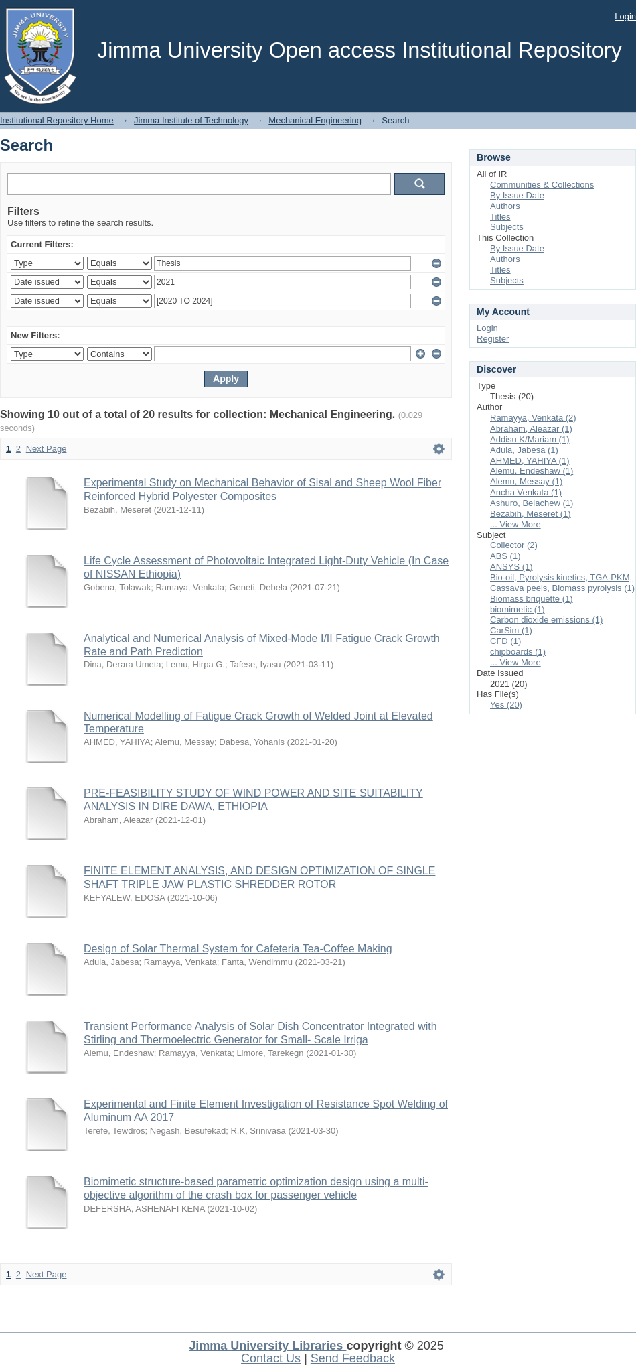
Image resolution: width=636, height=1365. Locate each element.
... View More (515, 524)
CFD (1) (505, 641)
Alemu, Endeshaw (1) (531, 471)
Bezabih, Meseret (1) (530, 514)
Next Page (46, 449)
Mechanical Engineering (315, 120)
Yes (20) (506, 705)
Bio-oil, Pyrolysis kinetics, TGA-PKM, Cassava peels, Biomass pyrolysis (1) (562, 582)
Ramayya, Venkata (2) (533, 418)
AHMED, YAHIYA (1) (529, 461)
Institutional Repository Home (57, 120)
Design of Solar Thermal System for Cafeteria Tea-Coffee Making (238, 948)
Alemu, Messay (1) (526, 481)
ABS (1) (505, 556)
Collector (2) (514, 545)
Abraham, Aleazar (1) (531, 429)
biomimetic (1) (517, 609)
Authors (505, 206)
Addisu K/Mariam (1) (529, 439)
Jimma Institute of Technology (191, 120)
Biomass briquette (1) (531, 599)
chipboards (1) (518, 652)
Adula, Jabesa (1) (524, 450)
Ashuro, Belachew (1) (531, 503)
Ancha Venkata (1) (526, 492)
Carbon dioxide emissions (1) (546, 619)
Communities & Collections (542, 185)
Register (493, 339)
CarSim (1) (511, 630)
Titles (500, 217)
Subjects (507, 227)
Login (625, 16)
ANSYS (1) (511, 567)
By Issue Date (517, 195)
